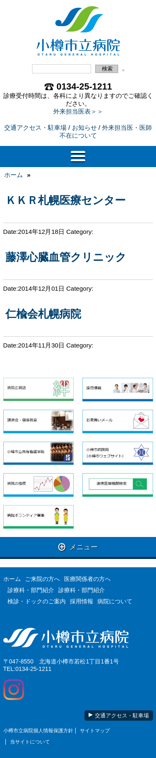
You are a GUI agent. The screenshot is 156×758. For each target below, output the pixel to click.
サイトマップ (95, 731)
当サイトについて (30, 742)
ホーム (13, 174)
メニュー (78, 546)
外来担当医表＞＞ (78, 111)
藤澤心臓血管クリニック (65, 257)
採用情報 (81, 601)
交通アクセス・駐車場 (35, 127)
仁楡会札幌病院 (43, 314)
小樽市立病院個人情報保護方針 (38, 731)
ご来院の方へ (42, 579)
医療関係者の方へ (87, 579)
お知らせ (84, 127)
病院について (114, 601)
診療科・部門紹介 (30, 590)
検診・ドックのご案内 (36, 601)
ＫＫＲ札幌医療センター (65, 200)
